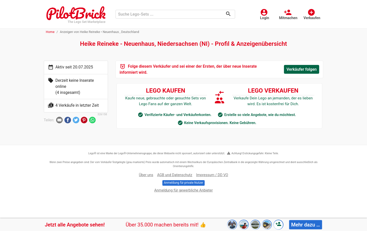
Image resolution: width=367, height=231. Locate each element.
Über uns (146, 175)
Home (50, 32)
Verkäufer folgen (301, 69)
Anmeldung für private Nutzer (183, 182)
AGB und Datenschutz (174, 175)
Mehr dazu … (305, 225)
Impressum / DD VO (212, 175)
